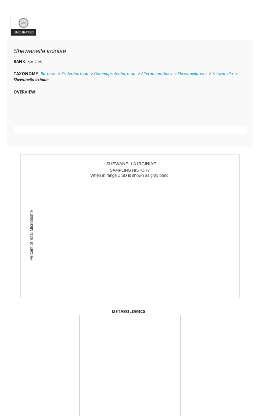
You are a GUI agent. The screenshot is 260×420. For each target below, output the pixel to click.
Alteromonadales (156, 74)
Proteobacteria (74, 74)
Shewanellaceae (192, 74)
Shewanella (222, 74)
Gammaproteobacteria (114, 74)
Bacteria (48, 74)
